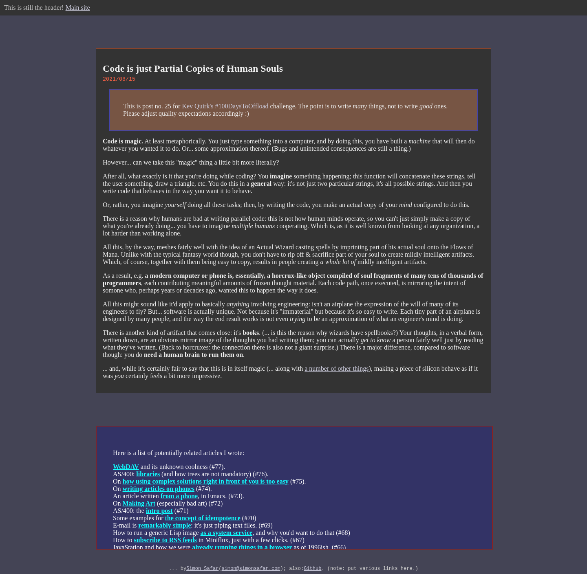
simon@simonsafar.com (251, 570)
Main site (78, 7)
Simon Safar (202, 570)
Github (312, 570)
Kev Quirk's (197, 107)
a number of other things (337, 369)
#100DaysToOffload (242, 107)
